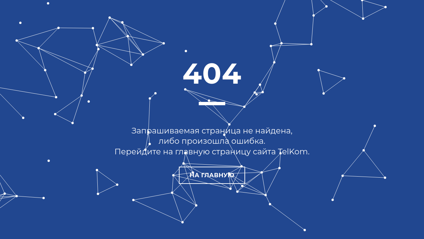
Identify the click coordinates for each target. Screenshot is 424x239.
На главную (211, 175)
